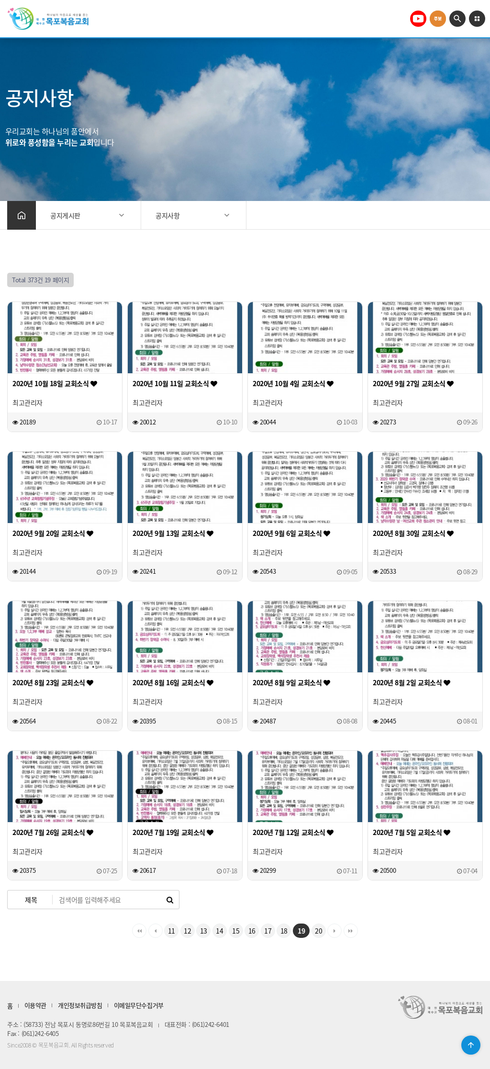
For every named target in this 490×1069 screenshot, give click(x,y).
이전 (155, 931)
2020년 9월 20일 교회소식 (52, 533)
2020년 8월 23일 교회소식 (52, 682)
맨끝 (351, 931)
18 (284, 930)
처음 (139, 931)
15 (235, 930)
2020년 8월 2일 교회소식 (411, 682)
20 (318, 930)
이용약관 (35, 1005)
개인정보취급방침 (80, 1005)
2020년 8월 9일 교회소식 (291, 682)
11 (171, 930)
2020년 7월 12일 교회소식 (293, 832)
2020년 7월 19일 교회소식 (173, 832)
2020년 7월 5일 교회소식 (411, 832)
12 (187, 930)
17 (267, 930)
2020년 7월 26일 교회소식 (52, 832)
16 (252, 930)
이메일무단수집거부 (139, 1005)
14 (219, 930)
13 (203, 930)
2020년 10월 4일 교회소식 (293, 383)
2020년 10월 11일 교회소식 (175, 383)
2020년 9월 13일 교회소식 (173, 533)
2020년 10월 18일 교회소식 (54, 383)
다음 (334, 931)
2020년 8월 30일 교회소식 (413, 533)
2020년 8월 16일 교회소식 (173, 682)
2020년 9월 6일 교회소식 (291, 533)
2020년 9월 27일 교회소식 (413, 383)
